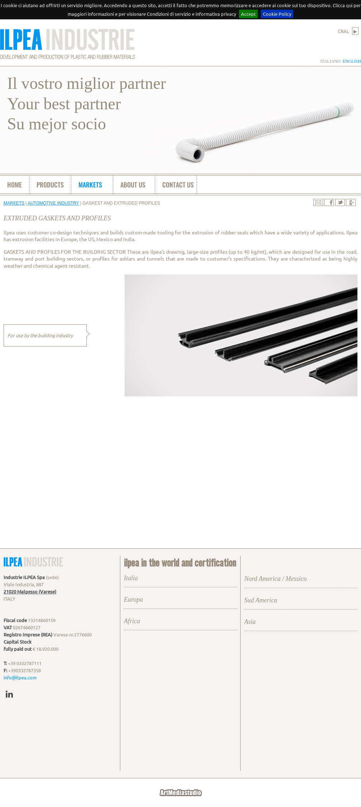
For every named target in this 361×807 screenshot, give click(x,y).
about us (132, 184)
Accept (248, 14)
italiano (330, 61)
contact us (178, 184)
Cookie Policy (277, 14)
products (50, 184)
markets (90, 184)
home (14, 184)
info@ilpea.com (20, 677)
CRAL (348, 31)
